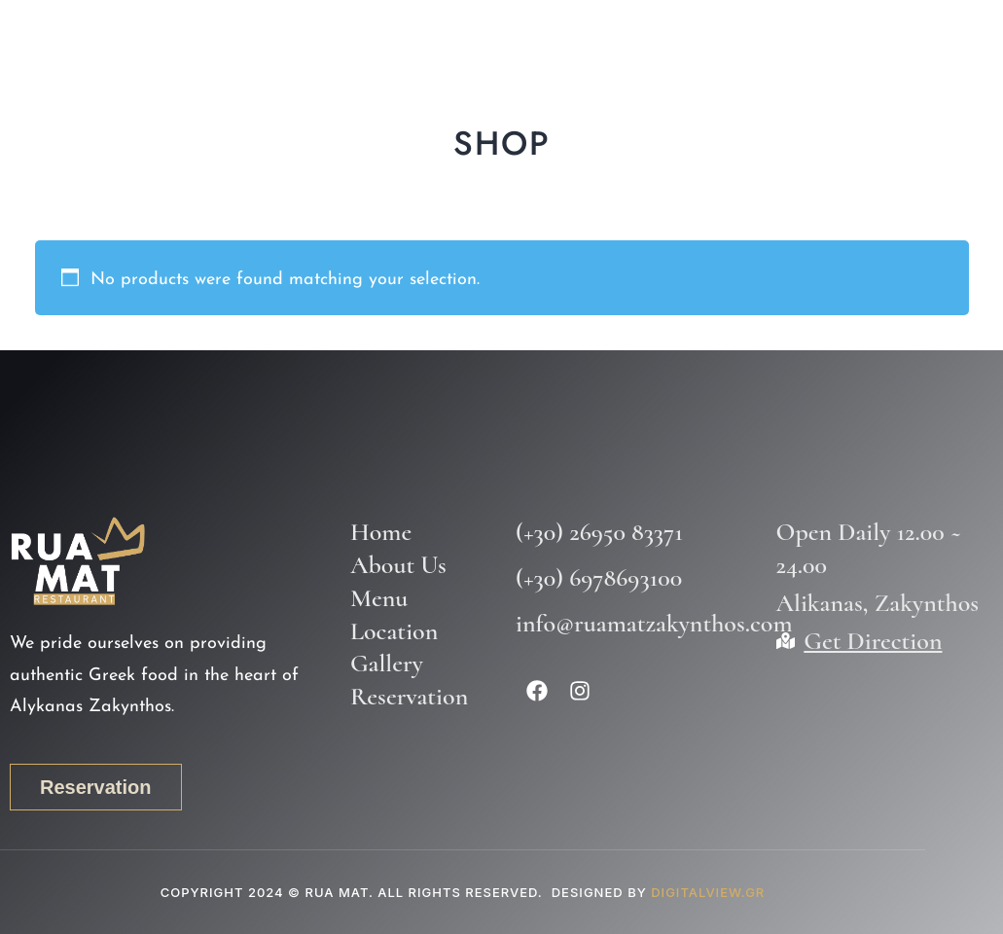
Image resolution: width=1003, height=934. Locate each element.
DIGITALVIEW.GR (708, 892)
